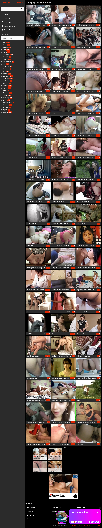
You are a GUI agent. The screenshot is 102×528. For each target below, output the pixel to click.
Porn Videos (31, 507)
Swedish (6, 57)
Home (4, 15)
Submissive (7, 54)
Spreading (6, 98)
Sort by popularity (8, 26)
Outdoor (6, 112)
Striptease (6, 66)
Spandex (6, 83)
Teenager (6, 93)
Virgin (5, 45)
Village (6, 59)
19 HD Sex (30, 515)
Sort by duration (7, 30)
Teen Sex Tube (32, 519)
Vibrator (6, 95)
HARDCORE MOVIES (12, 3)
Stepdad (6, 105)
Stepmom (7, 78)
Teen (5, 50)
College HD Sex (32, 511)
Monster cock (7, 62)
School (6, 74)
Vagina (5, 110)
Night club (6, 69)
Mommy (6, 86)
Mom (5, 42)
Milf (5, 71)
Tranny (6, 88)
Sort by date (6, 22)
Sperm (5, 100)
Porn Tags (5, 18)
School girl (7, 76)
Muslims (6, 47)
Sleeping (6, 107)
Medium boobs (7, 102)
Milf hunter (6, 81)
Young (5, 52)
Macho (5, 90)
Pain (5, 64)
